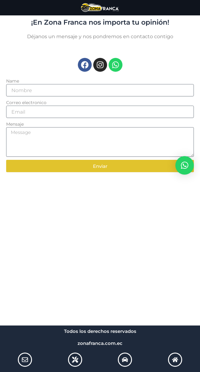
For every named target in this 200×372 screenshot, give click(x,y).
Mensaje (15, 124)
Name (12, 81)
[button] (184, 165)
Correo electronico (26, 102)
